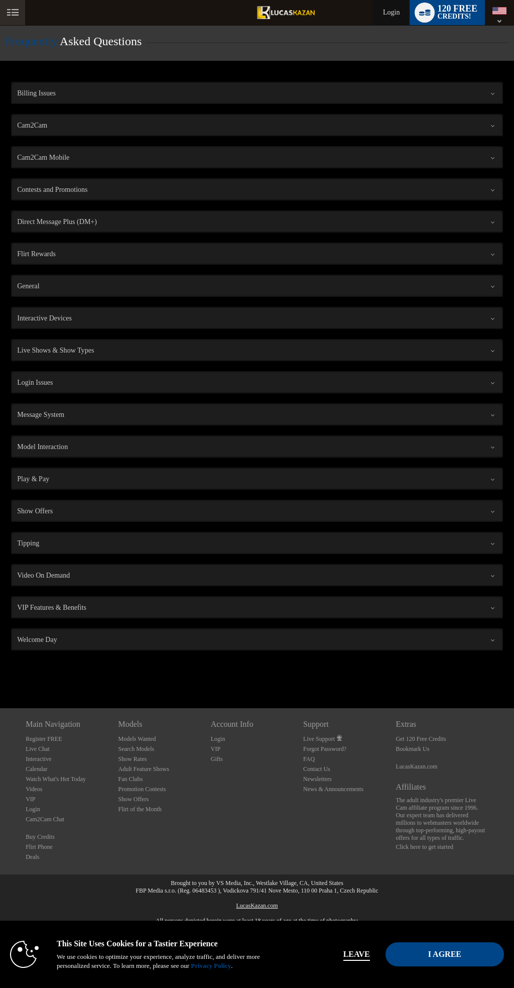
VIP (30, 799)
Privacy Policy (211, 965)
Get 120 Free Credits (421, 738)
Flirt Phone (39, 846)
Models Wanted (137, 738)
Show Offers (133, 799)
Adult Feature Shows (143, 769)
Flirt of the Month (139, 809)
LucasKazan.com (416, 766)
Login (391, 12)
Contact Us (316, 769)
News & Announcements (333, 789)
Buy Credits (40, 836)
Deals (32, 856)
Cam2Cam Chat (45, 819)
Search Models (136, 748)
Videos (34, 789)
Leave (356, 954)
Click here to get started (424, 846)
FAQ (309, 758)
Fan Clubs (130, 779)
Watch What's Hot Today (56, 779)
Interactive (38, 758)
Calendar (36, 769)
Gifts (217, 758)
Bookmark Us (412, 748)
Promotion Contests (142, 789)
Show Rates (132, 758)
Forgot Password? (324, 748)
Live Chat (38, 748)
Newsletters (317, 779)
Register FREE (44, 738)
